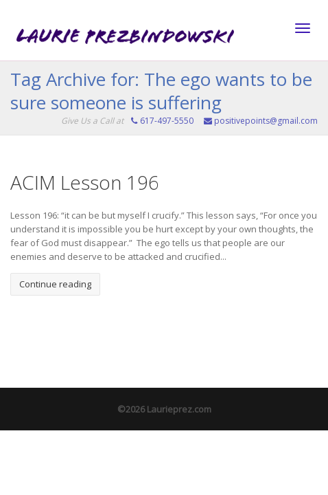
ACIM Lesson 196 (84, 182)
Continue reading (55, 284)
